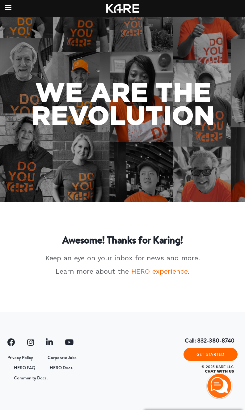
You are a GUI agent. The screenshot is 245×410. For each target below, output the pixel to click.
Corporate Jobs (62, 357)
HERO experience (159, 271)
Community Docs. (31, 378)
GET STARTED (210, 354)
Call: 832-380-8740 (209, 340)
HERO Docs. (62, 368)
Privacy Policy (20, 357)
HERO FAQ (24, 368)
